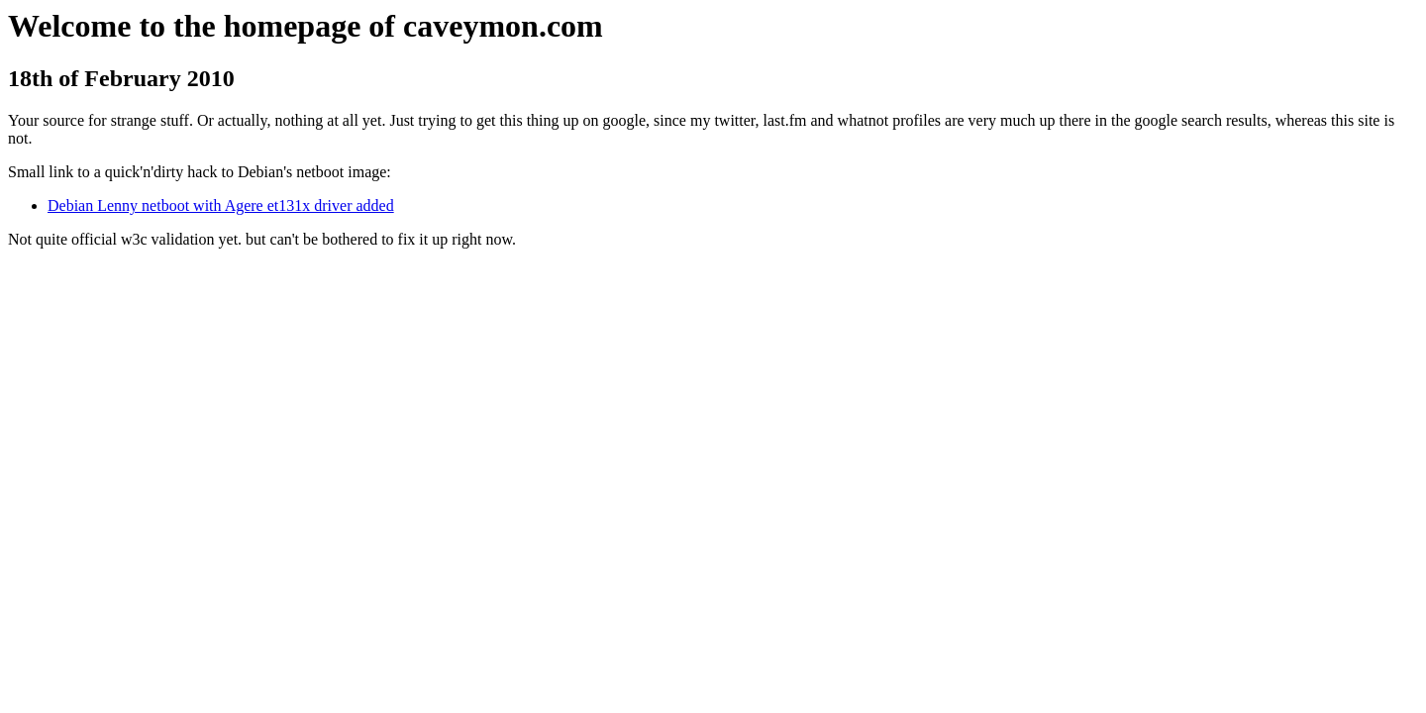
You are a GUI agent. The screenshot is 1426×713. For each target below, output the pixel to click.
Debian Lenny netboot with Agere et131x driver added (221, 205)
